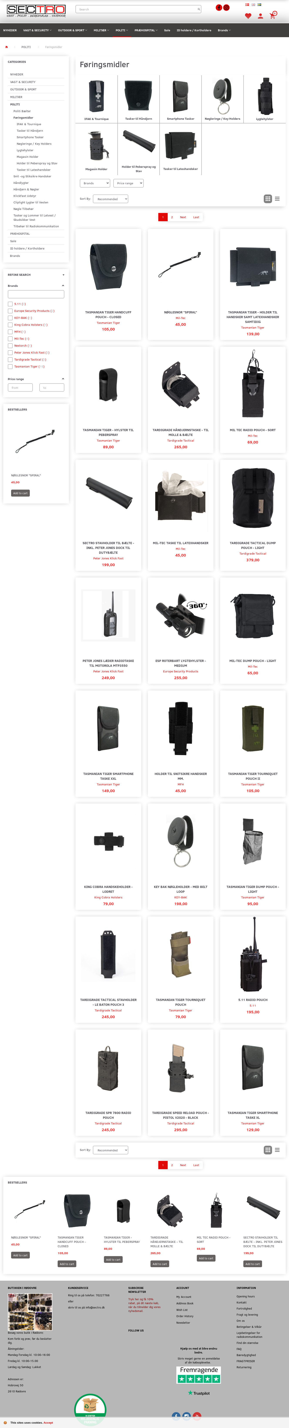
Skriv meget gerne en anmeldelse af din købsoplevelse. (199, 1360)
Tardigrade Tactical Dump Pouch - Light (253, 545)
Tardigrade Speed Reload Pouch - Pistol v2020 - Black (180, 1115)
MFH (181, 784)
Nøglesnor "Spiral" (26, 475)
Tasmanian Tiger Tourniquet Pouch (180, 1002)
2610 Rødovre (17, 1391)
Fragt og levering (247, 1314)
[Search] (199, 9)
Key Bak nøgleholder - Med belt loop (180, 889)
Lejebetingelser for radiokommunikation (249, 1334)
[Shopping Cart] (273, 16)
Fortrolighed (244, 1308)
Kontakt (242, 1302)
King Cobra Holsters (108, 897)
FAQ (239, 1349)
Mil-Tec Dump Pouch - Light (252, 660)
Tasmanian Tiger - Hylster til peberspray (108, 432)
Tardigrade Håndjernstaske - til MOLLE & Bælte (181, 432)
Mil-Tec (180, 318)
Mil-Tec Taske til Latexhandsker (180, 542)
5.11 (253, 1005)
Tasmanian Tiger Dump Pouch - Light (253, 889)
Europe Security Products (180, 671)
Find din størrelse (247, 1343)
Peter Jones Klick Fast (108, 558)
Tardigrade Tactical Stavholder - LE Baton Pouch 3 (108, 1002)
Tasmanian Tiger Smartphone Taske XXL (108, 776)
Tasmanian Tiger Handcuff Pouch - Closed (108, 314)
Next (183, 217)
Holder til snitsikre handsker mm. (181, 776)
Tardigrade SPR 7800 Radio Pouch (108, 1115)
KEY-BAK (180, 897)
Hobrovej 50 (15, 1385)
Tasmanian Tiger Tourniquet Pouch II (253, 776)
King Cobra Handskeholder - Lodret (108, 889)
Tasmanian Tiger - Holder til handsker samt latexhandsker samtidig (253, 317)
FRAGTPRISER (246, 1361)
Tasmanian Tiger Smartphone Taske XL (253, 1115)
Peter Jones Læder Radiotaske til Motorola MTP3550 (108, 663)
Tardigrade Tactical (180, 440)
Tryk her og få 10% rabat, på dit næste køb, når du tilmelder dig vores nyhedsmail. (144, 1305)
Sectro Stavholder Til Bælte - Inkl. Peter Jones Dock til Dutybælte (108, 547)
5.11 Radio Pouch (252, 999)
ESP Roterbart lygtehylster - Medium (180, 663)
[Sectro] (36, 10)
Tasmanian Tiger (108, 323)
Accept (48, 1422)
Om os (241, 1320)
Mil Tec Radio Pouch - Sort (253, 429)
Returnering (244, 1367)
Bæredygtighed (246, 1355)
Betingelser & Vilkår (249, 1326)
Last (196, 217)
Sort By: (85, 198)
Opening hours (246, 1296)
